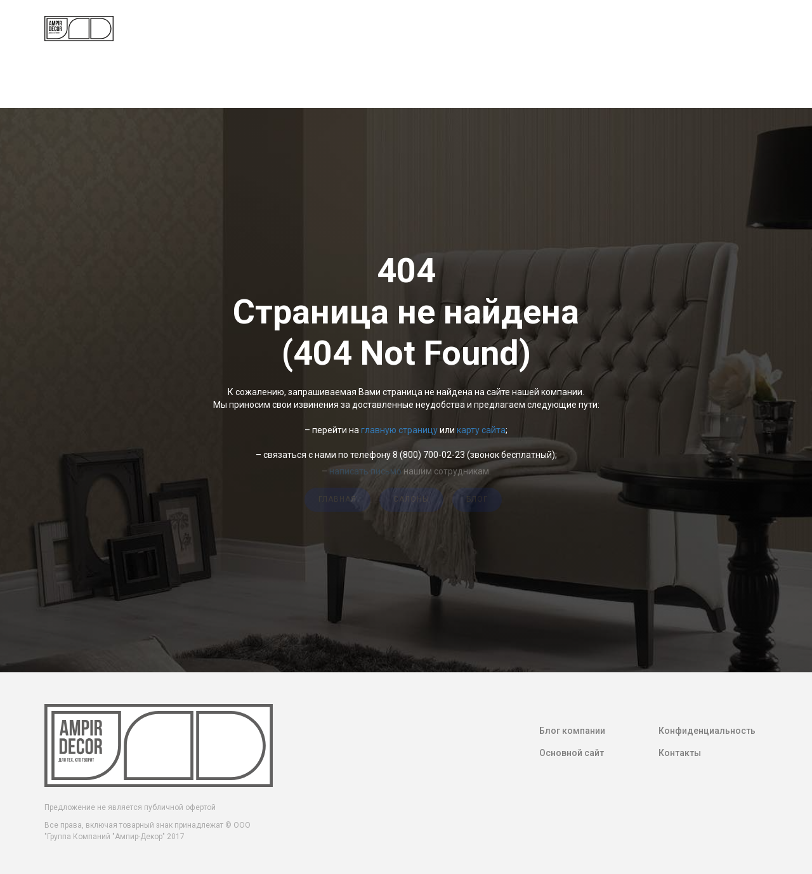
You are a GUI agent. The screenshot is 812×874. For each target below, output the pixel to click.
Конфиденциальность (707, 731)
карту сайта (481, 430)
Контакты (679, 753)
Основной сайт (571, 753)
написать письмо (365, 468)
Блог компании (572, 731)
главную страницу (399, 430)
